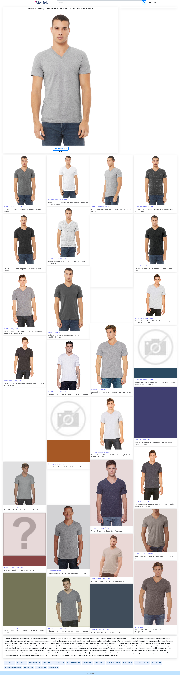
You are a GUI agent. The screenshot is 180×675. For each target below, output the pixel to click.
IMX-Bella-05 (21, 663)
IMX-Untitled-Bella (73, 663)
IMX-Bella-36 (53, 667)
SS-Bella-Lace (41, 667)
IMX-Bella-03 (59, 663)
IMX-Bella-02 (99, 663)
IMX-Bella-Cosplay (142, 663)
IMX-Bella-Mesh (34, 663)
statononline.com (61, 148)
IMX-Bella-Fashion (113, 663)
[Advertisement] (108, 250)
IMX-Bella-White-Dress (13, 667)
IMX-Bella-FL (9, 663)
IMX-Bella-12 (156, 663)
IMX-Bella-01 (127, 663)
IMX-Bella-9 (47, 663)
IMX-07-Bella (28, 667)
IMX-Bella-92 (87, 663)
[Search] (101, 2)
